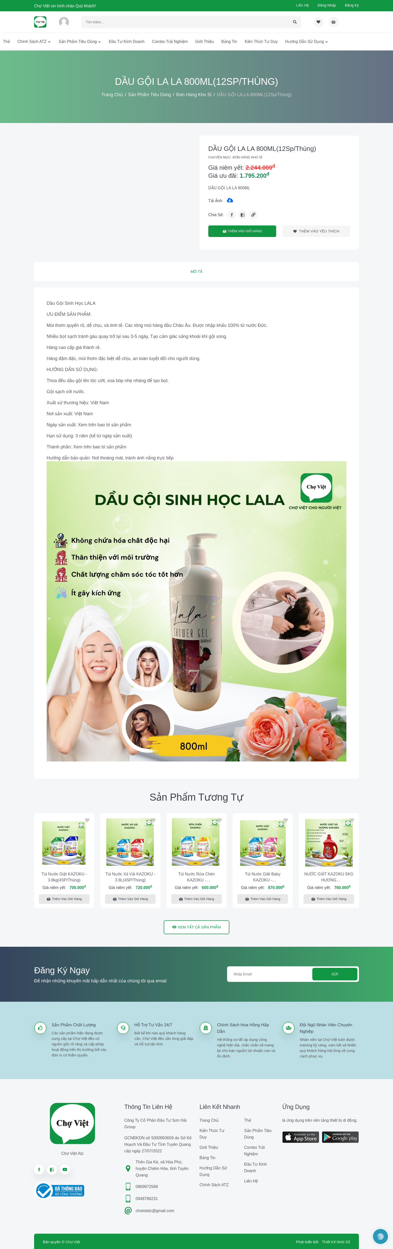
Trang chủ (112, 94)
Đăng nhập (327, 5)
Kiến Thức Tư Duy (261, 41)
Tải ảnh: (215, 201)
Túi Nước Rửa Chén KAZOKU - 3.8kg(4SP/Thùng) (196, 878)
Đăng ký (352, 5)
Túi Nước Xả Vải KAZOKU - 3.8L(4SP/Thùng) (130, 877)
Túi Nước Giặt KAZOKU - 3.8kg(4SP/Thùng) (64, 877)
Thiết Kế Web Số (336, 1242)
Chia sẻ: (216, 215)
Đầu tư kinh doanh (126, 41)
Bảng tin (229, 41)
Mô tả (196, 271)
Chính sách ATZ (32, 41)
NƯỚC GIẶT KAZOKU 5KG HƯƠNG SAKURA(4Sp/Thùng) (328, 878)
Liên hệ (302, 5)
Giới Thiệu (204, 41)
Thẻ (6, 41)
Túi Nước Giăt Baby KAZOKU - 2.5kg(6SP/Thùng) (262, 878)
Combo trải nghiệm (170, 41)
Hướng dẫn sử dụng (304, 41)
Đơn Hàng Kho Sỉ (194, 94)
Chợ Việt (72, 1242)
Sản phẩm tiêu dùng (78, 41)
